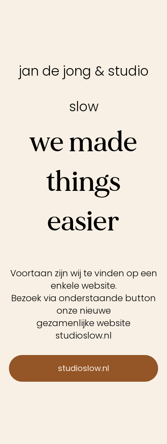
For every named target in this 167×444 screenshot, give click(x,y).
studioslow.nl (83, 335)
